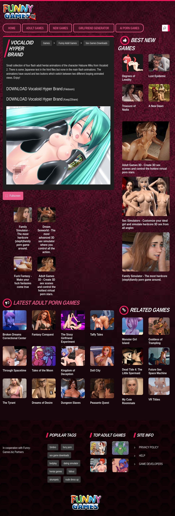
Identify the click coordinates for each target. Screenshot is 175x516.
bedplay (53, 463)
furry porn (67, 447)
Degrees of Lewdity (128, 77)
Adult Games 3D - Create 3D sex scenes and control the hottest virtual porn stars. (46, 285)
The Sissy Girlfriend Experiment (68, 338)
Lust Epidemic (157, 76)
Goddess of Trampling (155, 341)
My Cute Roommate (128, 401)
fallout (71, 471)
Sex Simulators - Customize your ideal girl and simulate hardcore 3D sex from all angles (145, 224)
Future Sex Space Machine (157, 371)
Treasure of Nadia (129, 107)
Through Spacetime (14, 370)
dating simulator (71, 463)
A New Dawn (155, 106)
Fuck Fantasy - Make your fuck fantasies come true (23, 281)
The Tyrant (9, 402)
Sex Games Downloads (96, 43)
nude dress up (72, 479)
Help (142, 455)
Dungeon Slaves (70, 402)
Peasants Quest (99, 402)
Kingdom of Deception (68, 372)
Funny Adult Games (68, 43)
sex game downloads (59, 455)
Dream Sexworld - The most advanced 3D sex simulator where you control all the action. (46, 239)
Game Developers (151, 463)
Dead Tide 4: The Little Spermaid (132, 371)
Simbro (53, 447)
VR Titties (154, 399)
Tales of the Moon (42, 370)
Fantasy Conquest (43, 334)
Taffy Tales (96, 334)
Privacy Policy (149, 447)
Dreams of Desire (42, 402)
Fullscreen (13, 195)
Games (46, 43)
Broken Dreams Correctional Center (14, 336)
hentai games (56, 471)
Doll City (95, 370)
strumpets (54, 479)
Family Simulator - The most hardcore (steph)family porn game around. (23, 237)
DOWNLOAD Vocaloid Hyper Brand (34, 88)
